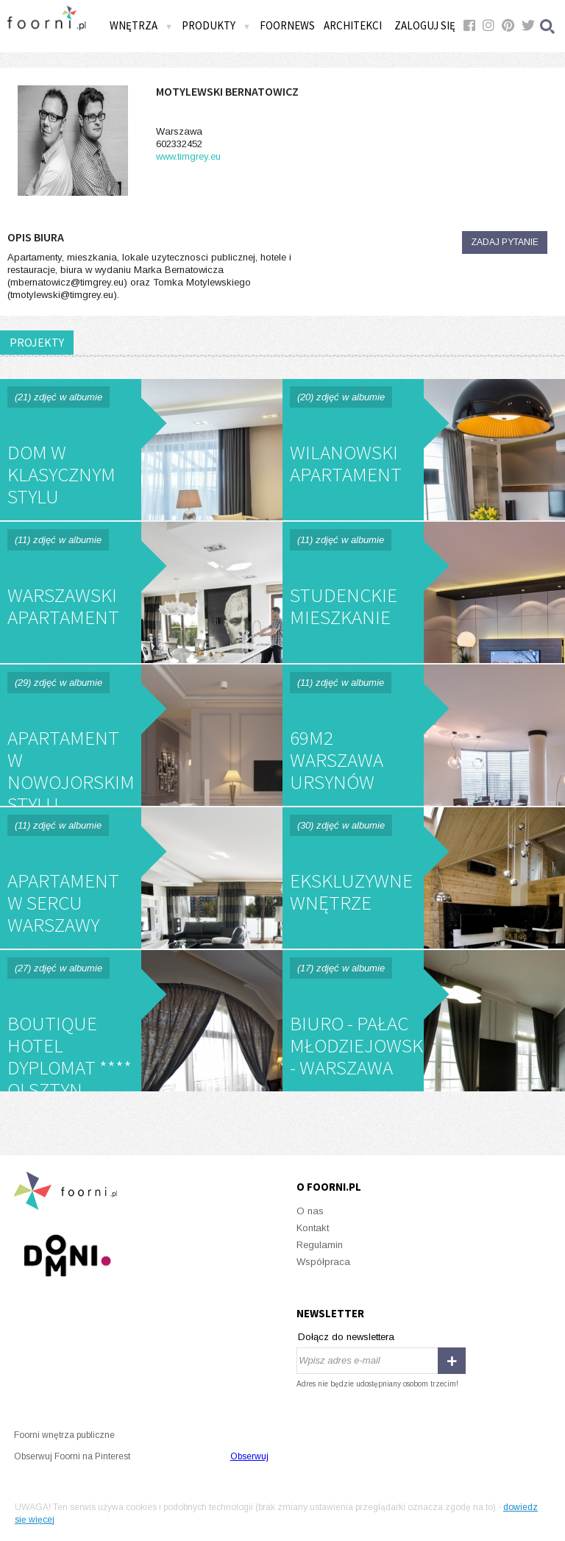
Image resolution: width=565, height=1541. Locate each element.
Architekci (353, 25)
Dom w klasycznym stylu (141, 449)
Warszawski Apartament (141, 592)
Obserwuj (249, 1456)
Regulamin (319, 1244)
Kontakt (312, 1227)
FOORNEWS (287, 25)
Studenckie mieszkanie (423, 592)
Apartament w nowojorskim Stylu (141, 735)
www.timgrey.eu (188, 156)
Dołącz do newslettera (346, 1336)
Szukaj (548, 26)
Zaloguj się (424, 25)
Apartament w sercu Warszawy (141, 878)
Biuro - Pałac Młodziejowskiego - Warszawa (423, 1020)
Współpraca (323, 1261)
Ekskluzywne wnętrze (423, 878)
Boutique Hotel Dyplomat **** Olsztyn (141, 1020)
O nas (310, 1210)
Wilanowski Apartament (423, 449)
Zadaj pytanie (505, 242)
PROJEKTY (37, 342)
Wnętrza (141, 25)
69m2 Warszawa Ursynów (423, 735)
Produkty (216, 25)
